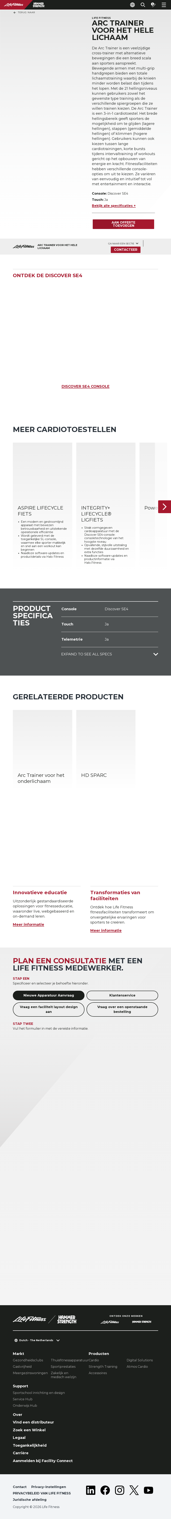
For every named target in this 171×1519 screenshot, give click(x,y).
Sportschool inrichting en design (39, 1393)
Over (17, 1414)
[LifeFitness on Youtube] (148, 1494)
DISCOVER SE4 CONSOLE (86, 386)
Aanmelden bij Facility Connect (43, 1461)
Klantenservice (122, 995)
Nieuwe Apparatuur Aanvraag (48, 995)
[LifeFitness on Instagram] (119, 1494)
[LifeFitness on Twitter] (134, 1494)
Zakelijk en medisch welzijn (63, 1375)
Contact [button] (19, 1487)
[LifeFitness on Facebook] (105, 1494)
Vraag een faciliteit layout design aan (49, 1009)
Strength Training (103, 1367)
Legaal (19, 1437)
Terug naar (24, 12)
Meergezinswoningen (28, 1373)
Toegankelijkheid (30, 1445)
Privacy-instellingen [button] (48, 1487)
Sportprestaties (63, 1367)
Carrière (20, 1453)
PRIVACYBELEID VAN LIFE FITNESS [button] (42, 1493)
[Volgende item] (164, 506)
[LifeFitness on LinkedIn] (91, 1494)
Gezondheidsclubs (28, 1360)
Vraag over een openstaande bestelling (122, 1009)
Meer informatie (28, 924)
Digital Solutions (140, 1360)
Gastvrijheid (22, 1367)
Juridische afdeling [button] (30, 1500)
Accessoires (98, 1373)
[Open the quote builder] (153, 5)
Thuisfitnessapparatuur (66, 1360)
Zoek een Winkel (29, 1430)
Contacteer (125, 250)
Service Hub (23, 1399)
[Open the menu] (164, 5)
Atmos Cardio (137, 1367)
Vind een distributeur (33, 1422)
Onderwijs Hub (25, 1406)
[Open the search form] (143, 5)
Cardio (94, 1360)
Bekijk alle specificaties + (114, 206)
